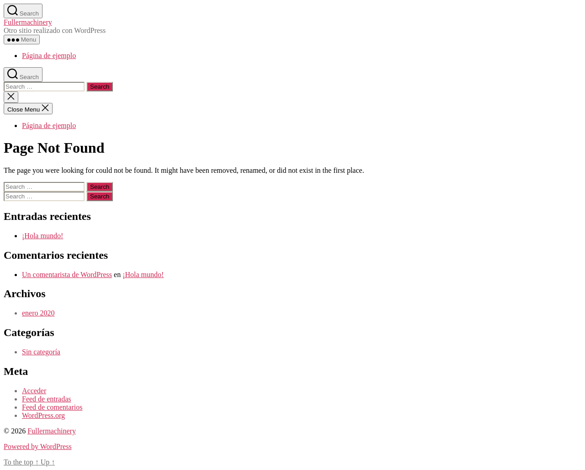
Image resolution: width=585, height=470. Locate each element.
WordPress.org (43, 415)
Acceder (34, 391)
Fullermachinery (28, 22)
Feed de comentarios (52, 407)
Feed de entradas (46, 399)
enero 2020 (38, 313)
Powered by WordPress (38, 446)
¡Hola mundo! (42, 236)
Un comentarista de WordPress (67, 274)
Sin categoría (41, 352)
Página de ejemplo (49, 55)
